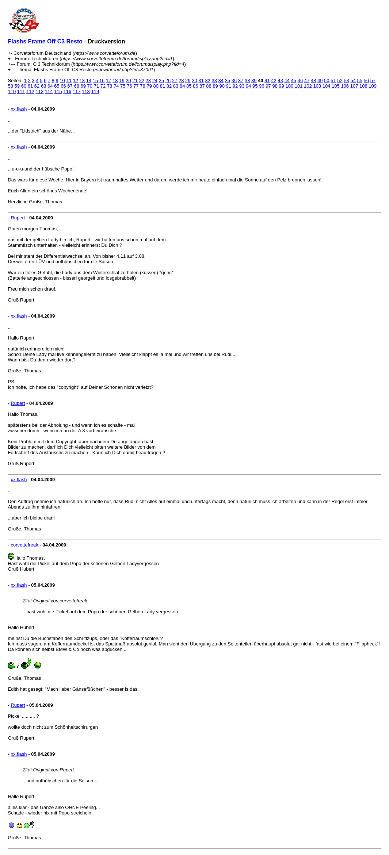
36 (234, 80)
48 (313, 80)
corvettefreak (24, 545)
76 (129, 86)
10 (62, 80)
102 (308, 86)
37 (240, 80)
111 (21, 91)
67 (69, 86)
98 (274, 86)
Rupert (18, 218)
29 (187, 80)
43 (280, 80)
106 (345, 86)
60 (23, 86)
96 (261, 86)
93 (241, 86)
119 (95, 91)
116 (67, 91)
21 (134, 80)
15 (95, 80)
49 (320, 80)
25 (161, 80)
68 (76, 86)
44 (287, 80)
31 (200, 80)
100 (289, 86)
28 (181, 80)
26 (168, 80)
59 (17, 86)
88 (208, 86)
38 (247, 80)
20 (128, 80)
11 (68, 80)
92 (235, 86)
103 (317, 86)
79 (149, 86)
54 (352, 80)
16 (101, 80)
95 (255, 86)
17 (108, 80)
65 (56, 86)
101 (299, 86)
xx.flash (19, 109)
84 (182, 86)
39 (253, 80)
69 (83, 86)
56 (366, 80)
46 (300, 80)
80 (156, 86)
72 (103, 86)
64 (50, 86)
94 (248, 86)
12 (75, 80)
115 (58, 91)
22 (141, 80)
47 (306, 80)
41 (267, 80)
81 (162, 86)
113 (39, 91)
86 (195, 86)
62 (36, 86)
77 (135, 86)
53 (346, 80)
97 (268, 86)
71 (96, 86)
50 (326, 80)
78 (142, 86)
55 (359, 80)
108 (363, 86)
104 (327, 86)
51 (333, 80)
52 (339, 80)
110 (12, 91)
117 (77, 91)
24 (154, 80)
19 (121, 80)
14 (88, 80)
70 (89, 86)
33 (214, 80)
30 (194, 80)
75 (122, 86)
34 (221, 80)
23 (148, 80)
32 (207, 80)
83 (175, 86)
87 (202, 86)
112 (30, 91)
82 (169, 86)
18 (115, 80)
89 (215, 86)
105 (336, 86)
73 (109, 86)
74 (116, 86)
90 (221, 86)
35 (227, 80)
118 (86, 91)
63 (43, 86)
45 (293, 80)
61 (30, 86)
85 (188, 86)
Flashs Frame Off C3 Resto (45, 41)
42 (273, 80)
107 (354, 86)
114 (49, 91)
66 (63, 86)
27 (174, 80)
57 (372, 80)
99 (281, 86)
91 (228, 86)
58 (10, 86)
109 (373, 86)
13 (82, 80)
